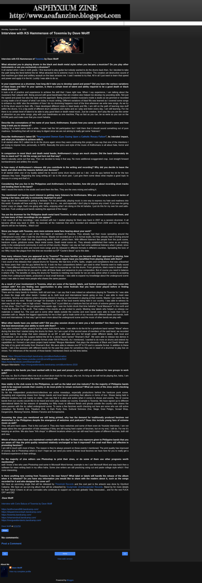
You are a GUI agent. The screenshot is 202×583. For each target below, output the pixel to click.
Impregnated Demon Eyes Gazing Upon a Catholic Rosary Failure (72, 137)
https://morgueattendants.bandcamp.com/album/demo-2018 (49, 365)
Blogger (70, 580)
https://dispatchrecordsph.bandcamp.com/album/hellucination (37, 356)
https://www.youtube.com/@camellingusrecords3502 (41, 359)
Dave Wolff (17, 568)
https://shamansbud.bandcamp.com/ (18, 517)
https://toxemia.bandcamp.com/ (16, 515)
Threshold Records (64, 484)
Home (65, 554)
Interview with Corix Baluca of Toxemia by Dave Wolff (26, 504)
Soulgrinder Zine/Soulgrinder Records (84, 487)
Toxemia (39, 59)
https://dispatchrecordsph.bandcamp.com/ (21, 512)
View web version (65, 559)
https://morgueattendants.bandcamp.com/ (21, 520)
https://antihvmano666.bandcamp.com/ (19, 509)
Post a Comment (11, 543)
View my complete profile (20, 571)
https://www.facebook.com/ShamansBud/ (20, 362)
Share (5, 530)
